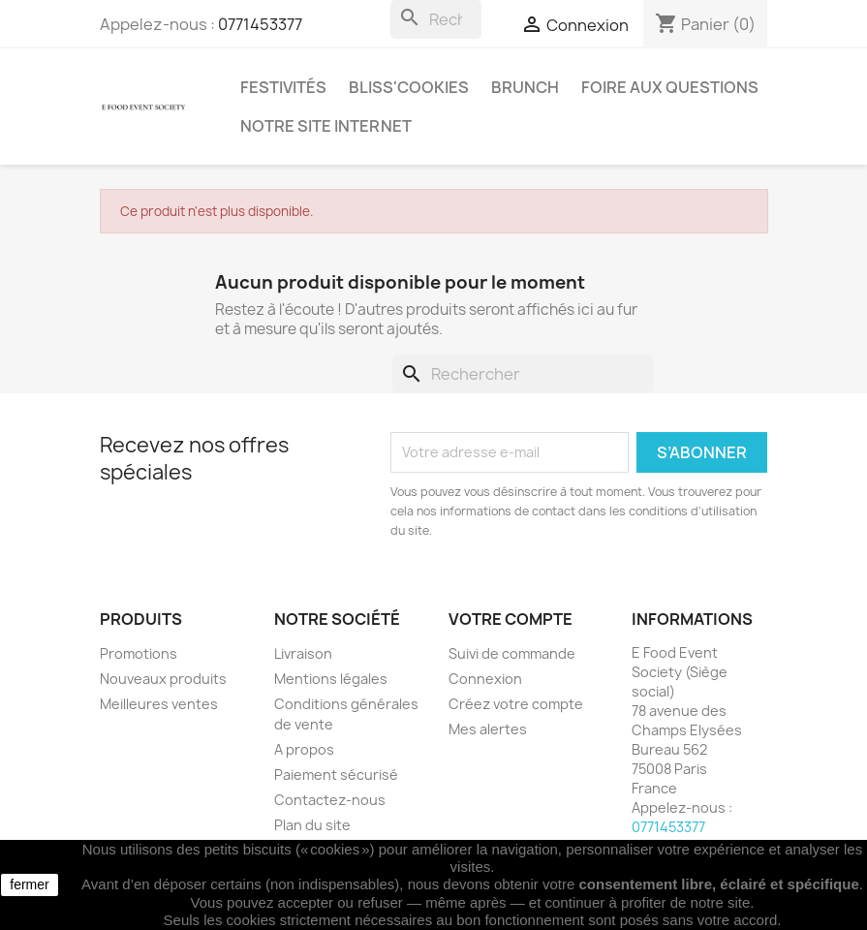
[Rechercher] (436, 19)
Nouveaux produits (163, 678)
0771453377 (260, 24)
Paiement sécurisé (336, 774)
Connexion (485, 678)
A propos (304, 749)
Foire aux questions (670, 87)
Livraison (303, 653)
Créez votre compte (516, 704)
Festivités (283, 87)
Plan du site (312, 825)
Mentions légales (330, 678)
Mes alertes (488, 729)
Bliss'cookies (409, 87)
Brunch (525, 87)
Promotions (138, 653)
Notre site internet (326, 126)
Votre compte (511, 619)
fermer (29, 884)
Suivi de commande (512, 653)
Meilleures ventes (159, 704)
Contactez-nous (330, 799)
